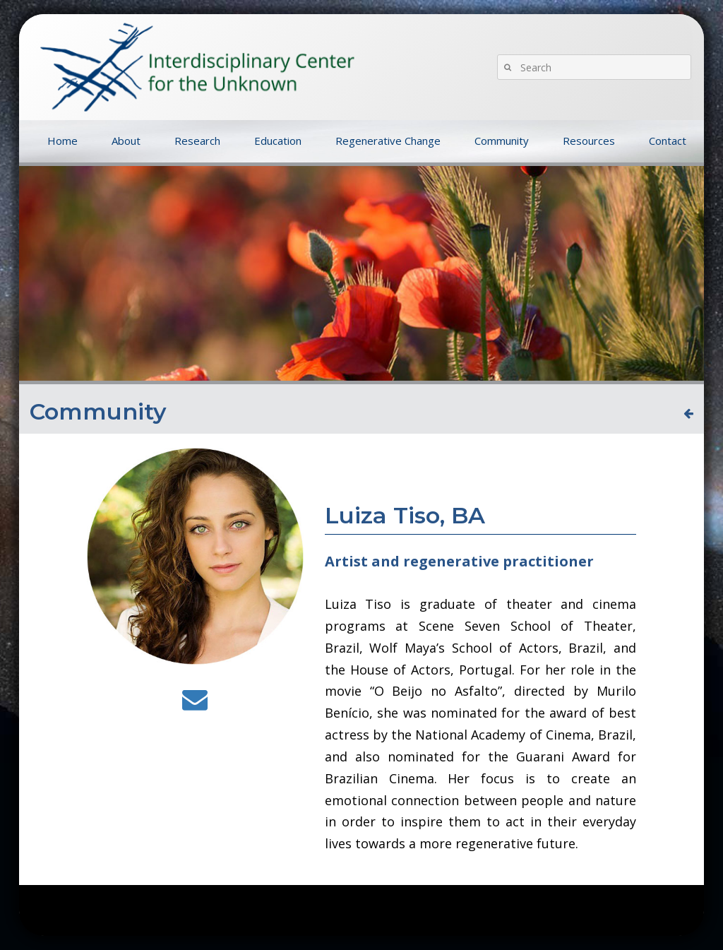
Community (501, 140)
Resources (589, 140)
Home (62, 140)
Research (197, 140)
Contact (667, 140)
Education (277, 140)
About (126, 140)
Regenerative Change (388, 140)
